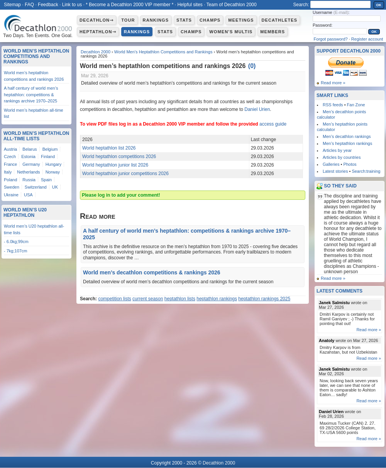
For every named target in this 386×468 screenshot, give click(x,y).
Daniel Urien (257, 109)
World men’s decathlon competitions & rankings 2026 (151, 272)
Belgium (50, 149)
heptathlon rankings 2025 (264, 298)
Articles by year (337, 150)
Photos (349, 164)
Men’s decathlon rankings (347, 136)
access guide (272, 124)
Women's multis (230, 31)
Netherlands (28, 172)
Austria (10, 149)
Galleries (331, 164)
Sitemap (12, 4)
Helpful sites (189, 4)
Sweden (11, 187)
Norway (53, 172)
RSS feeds (333, 104)
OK (379, 5)
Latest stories (335, 171)
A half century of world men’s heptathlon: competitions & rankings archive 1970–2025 (31, 94)
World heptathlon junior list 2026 (115, 165)
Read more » (333, 82)
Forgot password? (331, 39)
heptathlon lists (179, 298)
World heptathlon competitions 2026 (119, 156)
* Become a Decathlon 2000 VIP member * (129, 4)
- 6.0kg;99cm (16, 241)
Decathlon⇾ (96, 20)
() (252, 66)
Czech (10, 156)
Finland (48, 156)
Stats (184, 20)
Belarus (29, 149)
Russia (29, 179)
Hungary (54, 164)
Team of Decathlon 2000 (232, 4)
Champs (210, 20)
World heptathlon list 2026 (109, 148)
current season (147, 298)
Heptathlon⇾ (98, 31)
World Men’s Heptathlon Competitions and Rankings (163, 51)
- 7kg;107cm (15, 250)
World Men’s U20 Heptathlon (25, 212)
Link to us (72, 4)
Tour (128, 20)
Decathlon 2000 (95, 51)
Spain (46, 179)
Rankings (156, 20)
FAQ (29, 4)
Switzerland (36, 187)
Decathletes (280, 20)
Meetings (241, 20)
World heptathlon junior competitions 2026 (125, 173)
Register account (367, 39)
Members (272, 31)
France (10, 164)
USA (28, 194)
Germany (31, 164)
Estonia (28, 156)
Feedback (48, 4)
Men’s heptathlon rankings (347, 143)
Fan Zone (356, 104)
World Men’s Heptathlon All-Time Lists (36, 136)
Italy (8, 172)
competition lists (114, 298)
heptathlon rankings (216, 298)
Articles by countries (342, 157)
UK (55, 187)
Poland (10, 179)
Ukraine (11, 194)
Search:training (366, 171)
